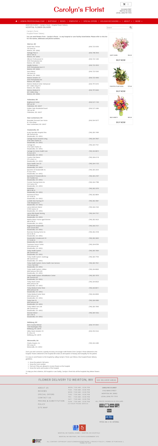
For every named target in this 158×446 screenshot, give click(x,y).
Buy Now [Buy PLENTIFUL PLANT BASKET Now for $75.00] (120, 91)
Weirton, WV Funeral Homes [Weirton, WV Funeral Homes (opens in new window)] (69, 433)
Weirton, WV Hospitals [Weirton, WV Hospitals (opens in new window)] (91, 433)
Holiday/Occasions (110, 21)
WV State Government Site (88, 436)
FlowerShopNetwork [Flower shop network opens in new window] (80, 441)
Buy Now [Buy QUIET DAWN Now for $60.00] (120, 60)
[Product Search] (118, 27)
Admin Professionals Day (33, 21)
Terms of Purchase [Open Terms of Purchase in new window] (114, 441)
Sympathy (75, 21)
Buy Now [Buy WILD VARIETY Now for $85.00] (120, 122)
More (139, 21)
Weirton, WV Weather (67, 436)
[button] (125, 4)
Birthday (52, 21)
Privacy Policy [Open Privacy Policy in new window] (98, 441)
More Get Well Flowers (117, 31)
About (128, 21)
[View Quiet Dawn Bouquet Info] (120, 43)
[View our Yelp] (82, 430)
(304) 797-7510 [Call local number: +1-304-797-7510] (126, 13)
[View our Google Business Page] (75, 430)
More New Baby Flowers (118, 128)
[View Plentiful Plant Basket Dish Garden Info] (120, 74)
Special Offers (90, 21)
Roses (63, 21)
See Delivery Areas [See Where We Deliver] (106, 380)
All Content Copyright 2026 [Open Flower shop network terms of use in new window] (59, 441)
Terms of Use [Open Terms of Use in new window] (85, 443)
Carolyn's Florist (79, 9)
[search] (130, 27)
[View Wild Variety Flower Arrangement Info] (120, 105)
